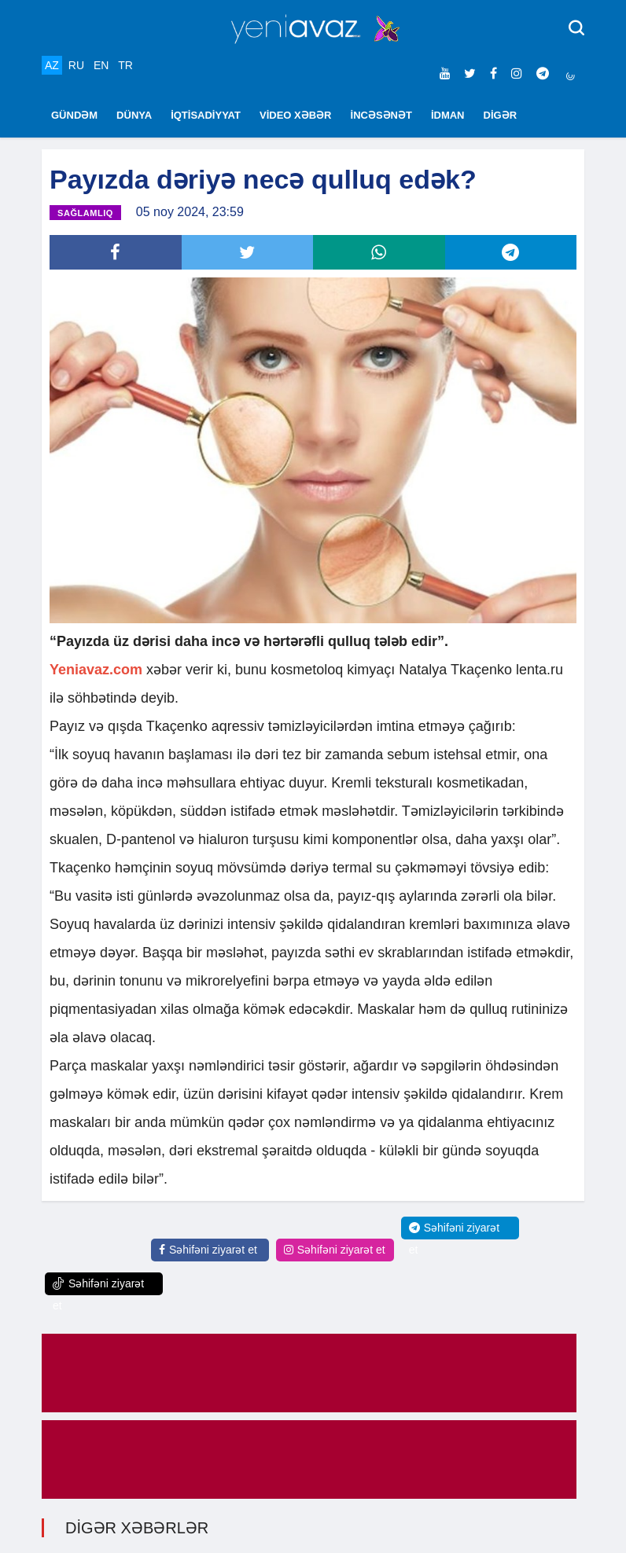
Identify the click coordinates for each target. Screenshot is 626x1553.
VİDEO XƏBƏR (296, 115)
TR (125, 65)
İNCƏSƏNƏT (381, 115)
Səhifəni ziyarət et (208, 1249)
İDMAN (448, 115)
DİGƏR (500, 115)
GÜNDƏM (74, 115)
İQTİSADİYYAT (206, 115)
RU (76, 65)
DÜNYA (134, 115)
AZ (52, 65)
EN (101, 65)
